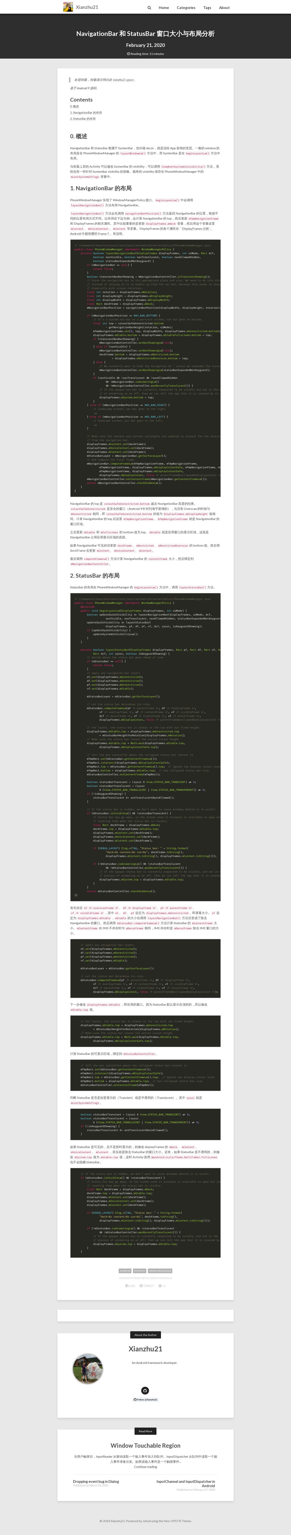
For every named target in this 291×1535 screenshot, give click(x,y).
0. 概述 (74, 106)
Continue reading (145, 1472)
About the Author (146, 1341)
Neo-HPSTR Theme (177, 1527)
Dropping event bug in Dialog (96, 1487)
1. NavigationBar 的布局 (86, 112)
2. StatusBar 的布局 (83, 118)
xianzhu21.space (118, 79)
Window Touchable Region (145, 1451)
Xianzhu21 (87, 7)
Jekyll (147, 1527)
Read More (145, 1437)
